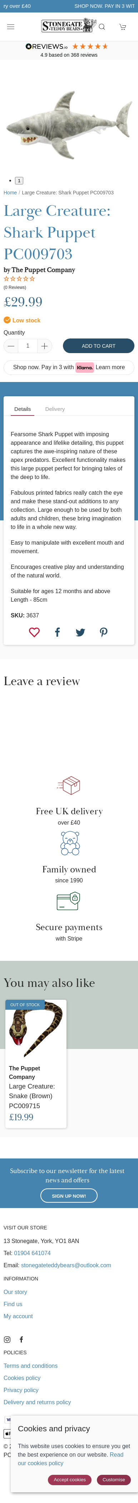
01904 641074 (32, 1253)
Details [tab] (22, 409)
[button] (10, 26)
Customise (114, 1479)
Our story (15, 1292)
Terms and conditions (31, 1366)
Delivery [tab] (55, 409)
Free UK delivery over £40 (69, 6)
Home (10, 192)
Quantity (14, 333)
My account (18, 1316)
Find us (13, 1304)
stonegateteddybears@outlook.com (66, 1265)
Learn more (110, 367)
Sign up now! (69, 1196)
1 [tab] (19, 180)
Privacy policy (21, 1390)
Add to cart (98, 346)
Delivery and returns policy (37, 1402)
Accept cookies (70, 1479)
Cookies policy (22, 1378)
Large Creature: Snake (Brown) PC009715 (32, 1096)
